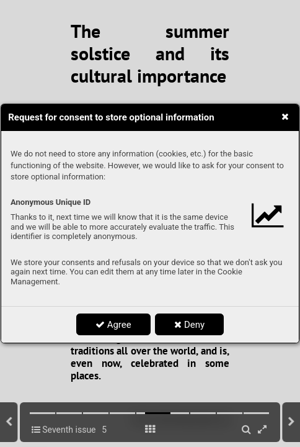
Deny (189, 324)
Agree (113, 324)
